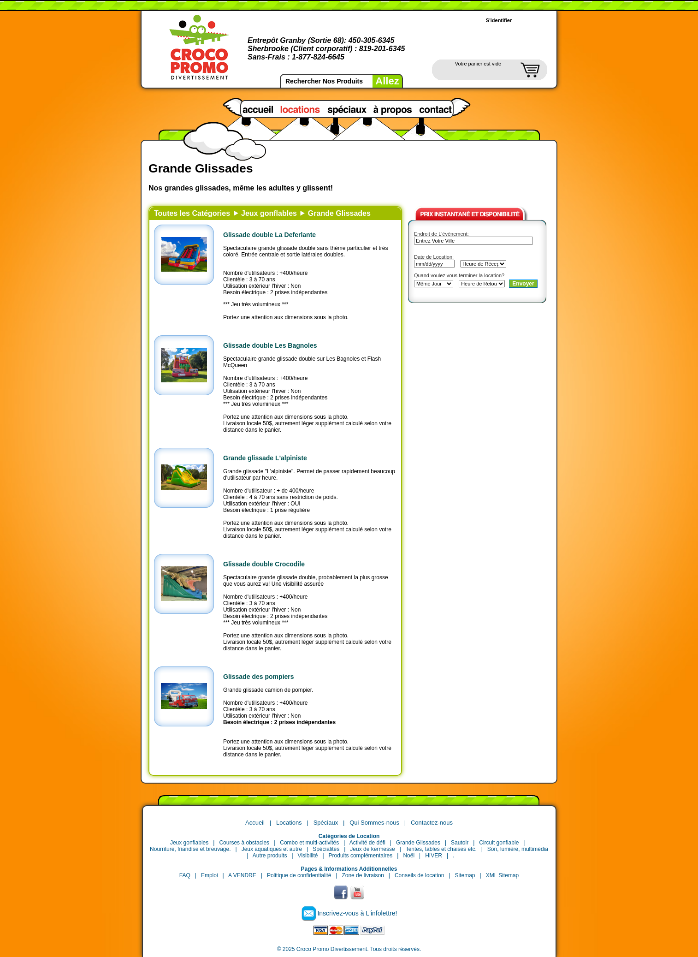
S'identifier (499, 20)
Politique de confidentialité (299, 875)
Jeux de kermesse (372, 849)
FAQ (184, 875)
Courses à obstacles (244, 842)
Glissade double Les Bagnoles (270, 345)
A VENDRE (242, 875)
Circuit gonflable (499, 842)
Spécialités (326, 849)
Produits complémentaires (361, 855)
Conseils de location (419, 875)
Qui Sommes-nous (374, 822)
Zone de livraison (363, 875)
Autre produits (270, 855)
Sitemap (465, 875)
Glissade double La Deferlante (269, 234)
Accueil (255, 822)
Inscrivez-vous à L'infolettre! (357, 913)
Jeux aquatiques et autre (272, 849)
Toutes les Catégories (192, 213)
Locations (289, 822)
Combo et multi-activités (309, 842)
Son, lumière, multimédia (517, 849)
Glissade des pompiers (258, 676)
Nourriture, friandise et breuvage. (190, 849)
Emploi (209, 875)
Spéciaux (326, 822)
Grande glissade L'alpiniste (265, 458)
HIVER (433, 855)
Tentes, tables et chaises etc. (441, 849)
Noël (408, 855)
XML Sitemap (502, 875)
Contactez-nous (432, 822)
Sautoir (459, 842)
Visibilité (308, 855)
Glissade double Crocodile (264, 564)
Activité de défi (367, 842)
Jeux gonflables (269, 213)
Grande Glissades (339, 213)
